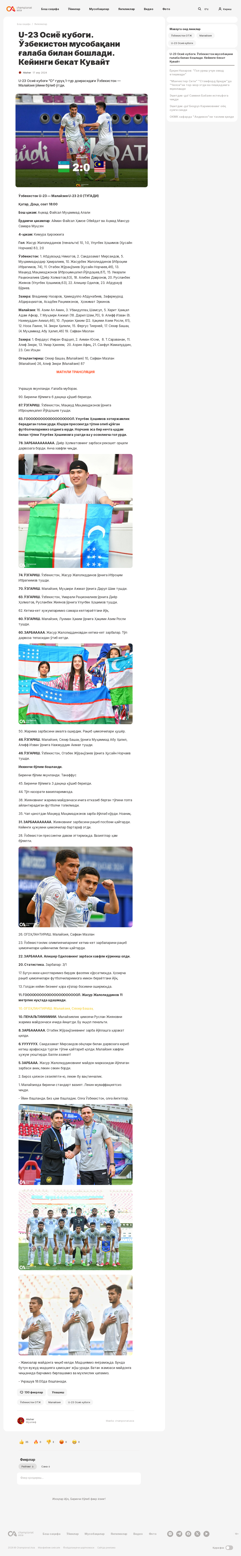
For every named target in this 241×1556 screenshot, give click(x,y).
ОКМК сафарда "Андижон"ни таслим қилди (202, 116)
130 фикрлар (31, 1392)
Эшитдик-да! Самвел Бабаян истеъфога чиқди (199, 97)
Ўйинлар (74, 9)
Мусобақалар (99, 9)
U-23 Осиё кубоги (79, 1402)
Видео (148, 9)
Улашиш (58, 1392)
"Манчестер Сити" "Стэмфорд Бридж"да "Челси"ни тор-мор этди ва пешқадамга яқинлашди (201, 84)
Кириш (225, 9)
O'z (206, 9)
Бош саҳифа (50, 9)
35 (23, 1442)
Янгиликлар (126, 9)
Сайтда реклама (106, 1547)
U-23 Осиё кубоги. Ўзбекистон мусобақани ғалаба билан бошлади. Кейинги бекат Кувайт (201, 57)
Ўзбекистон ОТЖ (30, 1402)
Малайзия (54, 1402)
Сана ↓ (45, 1466)
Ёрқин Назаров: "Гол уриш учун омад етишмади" (197, 72)
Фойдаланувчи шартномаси (78, 1547)
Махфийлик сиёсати (49, 1547)
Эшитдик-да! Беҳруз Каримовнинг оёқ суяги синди (198, 108)
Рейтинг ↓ (28, 1466)
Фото (166, 9)
